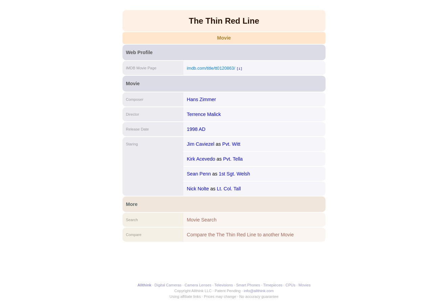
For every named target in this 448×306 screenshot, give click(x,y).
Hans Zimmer (201, 99)
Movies (304, 285)
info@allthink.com (258, 291)
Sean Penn (199, 173)
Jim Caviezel (201, 144)
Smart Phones (248, 285)
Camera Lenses (198, 285)
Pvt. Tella (233, 159)
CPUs (290, 285)
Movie (224, 38)
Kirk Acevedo (201, 159)
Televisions (224, 285)
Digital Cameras (168, 285)
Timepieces (273, 285)
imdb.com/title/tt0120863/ (211, 68)
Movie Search (202, 219)
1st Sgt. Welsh (234, 173)
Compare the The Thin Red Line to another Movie (240, 234)
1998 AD (196, 129)
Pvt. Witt (231, 144)
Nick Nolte (198, 188)
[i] (239, 68)
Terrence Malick (204, 114)
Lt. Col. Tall (229, 188)
